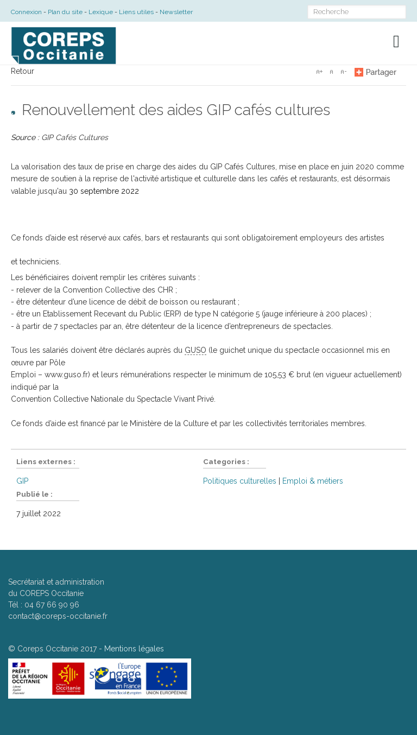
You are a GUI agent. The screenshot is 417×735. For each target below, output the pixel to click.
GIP (22, 481)
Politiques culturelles (239, 481)
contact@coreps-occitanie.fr (58, 616)
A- (343, 71)
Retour (22, 71)
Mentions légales (134, 648)
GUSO (195, 350)
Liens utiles (136, 12)
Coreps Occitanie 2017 (57, 648)
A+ (319, 71)
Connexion (26, 12)
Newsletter (176, 12)
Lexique (101, 12)
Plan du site (65, 12)
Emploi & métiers (312, 481)
